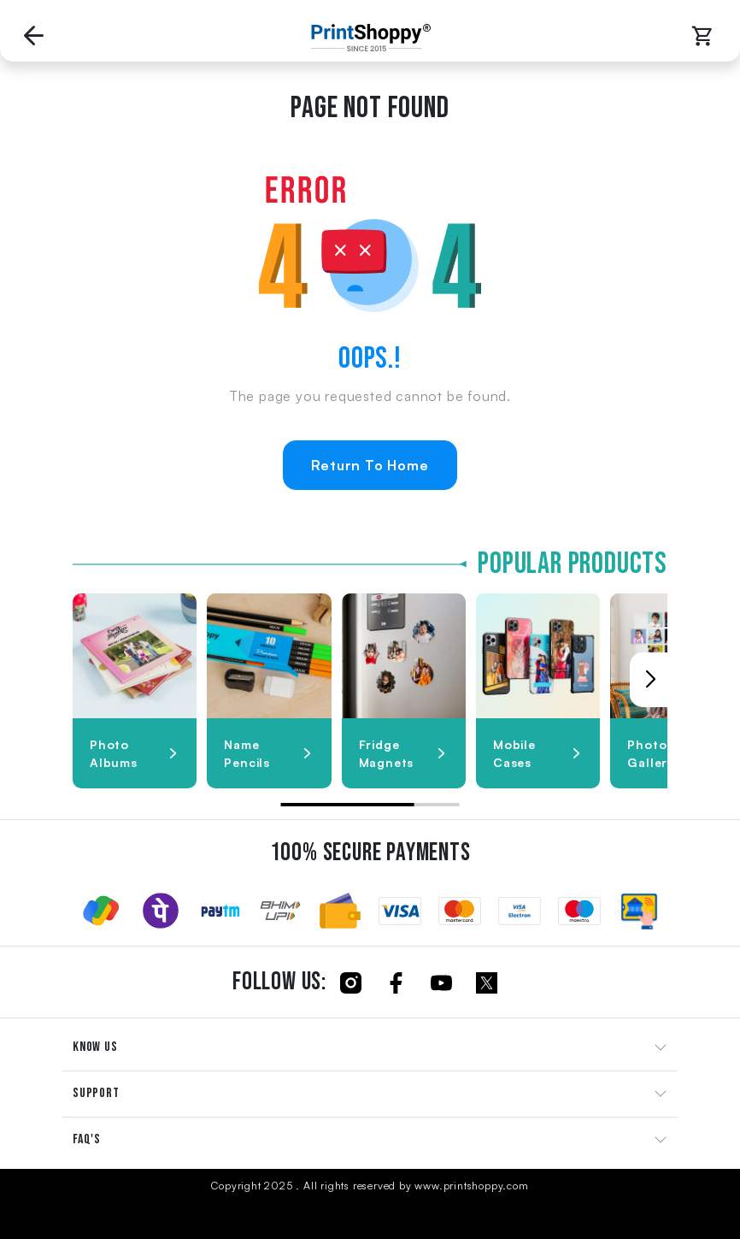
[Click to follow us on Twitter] (487, 982)
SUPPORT (96, 1093)
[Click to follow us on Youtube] (441, 982)
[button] (650, 679)
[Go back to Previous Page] (34, 38)
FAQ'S (87, 1139)
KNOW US (95, 1047)
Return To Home (369, 465)
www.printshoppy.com (471, 1185)
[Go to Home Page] (366, 37)
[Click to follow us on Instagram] (351, 982)
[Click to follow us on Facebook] (396, 982)
